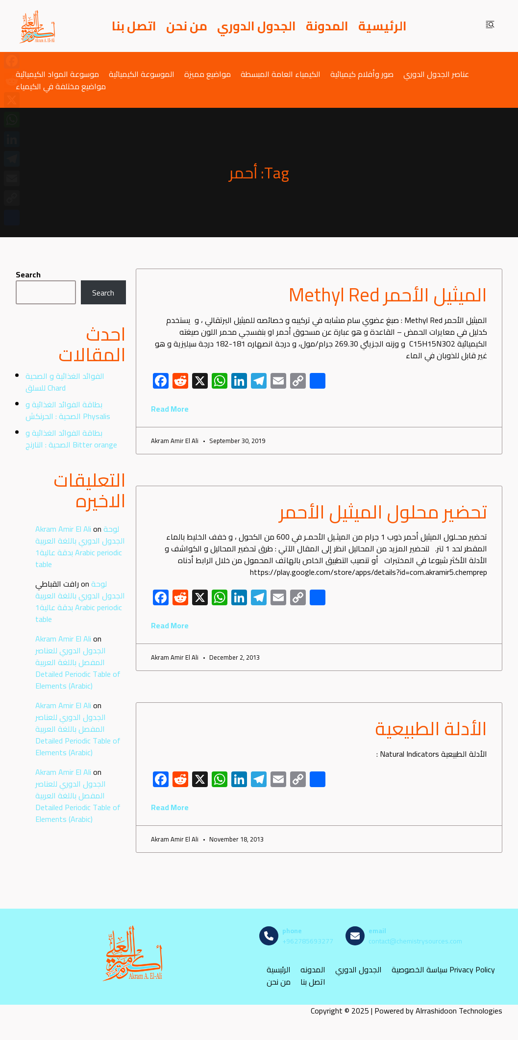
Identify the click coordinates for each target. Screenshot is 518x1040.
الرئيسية (382, 26)
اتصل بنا (134, 26)
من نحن (186, 26)
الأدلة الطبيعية (431, 728)
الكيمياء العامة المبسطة (281, 74)
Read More (170, 409)
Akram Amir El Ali (63, 528)
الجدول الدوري (256, 26)
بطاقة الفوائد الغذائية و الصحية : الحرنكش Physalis (67, 410)
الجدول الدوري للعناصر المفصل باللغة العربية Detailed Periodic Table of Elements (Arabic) (78, 668)
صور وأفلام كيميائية (362, 74)
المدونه (312, 970)
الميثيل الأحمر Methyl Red (388, 294)
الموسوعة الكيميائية (141, 74)
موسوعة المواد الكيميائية (57, 74)
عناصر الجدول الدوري (436, 74)
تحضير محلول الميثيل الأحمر (383, 511)
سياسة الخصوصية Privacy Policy (443, 970)
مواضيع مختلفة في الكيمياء (61, 86)
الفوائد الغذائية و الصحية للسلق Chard (64, 382)
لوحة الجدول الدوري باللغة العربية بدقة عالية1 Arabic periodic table (80, 546)
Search (28, 274)
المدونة (327, 26)
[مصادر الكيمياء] (38, 26)
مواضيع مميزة (207, 74)
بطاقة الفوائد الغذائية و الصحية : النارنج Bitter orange (71, 438)
